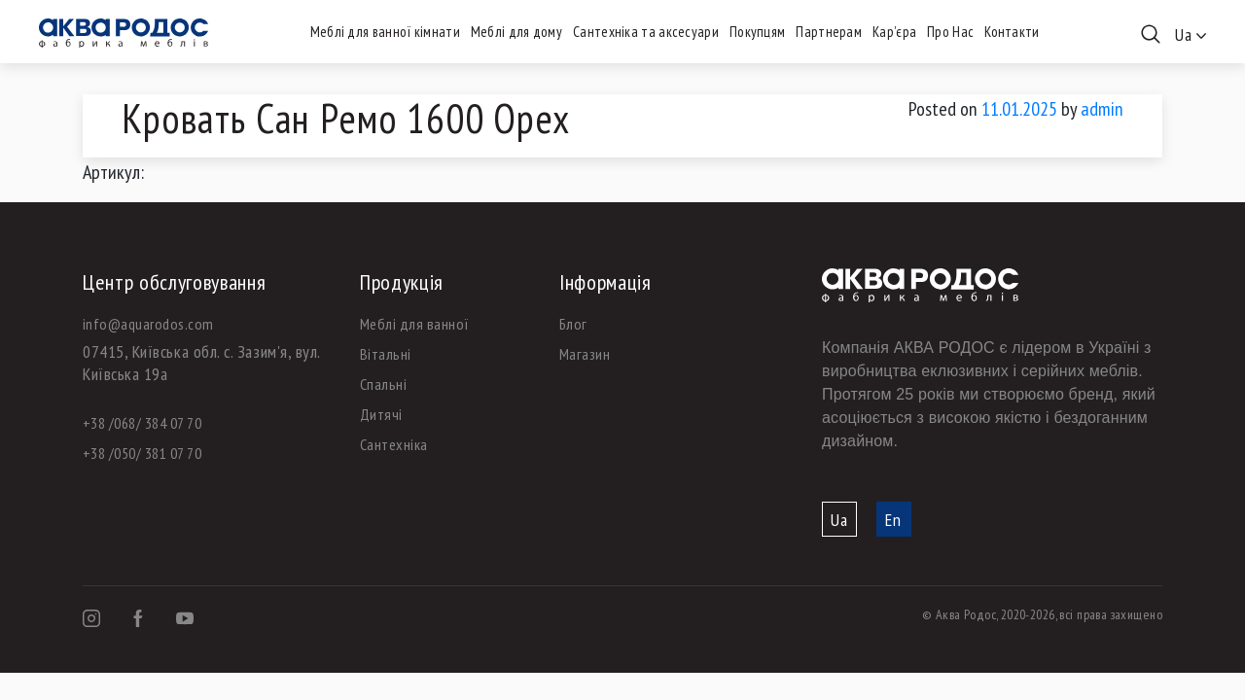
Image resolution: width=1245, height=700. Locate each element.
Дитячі (381, 414)
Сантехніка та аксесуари (646, 31)
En (893, 519)
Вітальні (385, 354)
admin (1102, 109)
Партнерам (829, 31)
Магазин (584, 354)
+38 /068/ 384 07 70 (142, 423)
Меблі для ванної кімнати (385, 31)
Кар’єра (894, 31)
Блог (573, 323)
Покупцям (757, 31)
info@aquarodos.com (148, 323)
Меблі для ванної (415, 323)
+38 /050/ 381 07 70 (142, 453)
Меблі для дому (516, 31)
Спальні (383, 384)
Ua (839, 519)
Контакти (1011, 31)
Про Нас (950, 31)
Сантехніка (394, 444)
